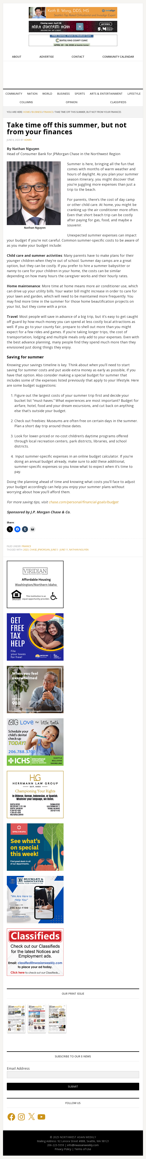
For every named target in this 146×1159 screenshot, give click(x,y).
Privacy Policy (63, 1149)
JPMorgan (44, 549)
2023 (26, 549)
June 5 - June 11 (59, 549)
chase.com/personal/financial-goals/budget (83, 502)
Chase (33, 549)
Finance (26, 546)
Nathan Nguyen (79, 549)
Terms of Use (82, 1149)
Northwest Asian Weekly (73, 73)
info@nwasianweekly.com (83, 1145)
